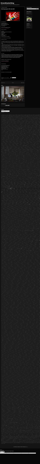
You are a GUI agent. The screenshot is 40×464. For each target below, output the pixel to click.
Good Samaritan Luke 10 (9, 173)
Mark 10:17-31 (8, 201)
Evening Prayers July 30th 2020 (27, 161)
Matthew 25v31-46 (3, 209)
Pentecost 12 (2, 239)
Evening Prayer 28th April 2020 (19, 154)
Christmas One (22, 133)
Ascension (30, 127)
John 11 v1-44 (27, 182)
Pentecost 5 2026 (31, 249)
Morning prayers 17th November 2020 (15, 216)
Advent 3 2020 (23, 125)
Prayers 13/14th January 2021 (16, 266)
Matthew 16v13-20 (7, 207)
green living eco (27, 173)
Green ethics (24, 173)
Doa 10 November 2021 (30, 136)
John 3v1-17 (29, 184)
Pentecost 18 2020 (34, 242)
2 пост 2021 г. (4, 116)
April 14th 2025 (13, 127)
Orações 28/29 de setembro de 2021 (12, 233)
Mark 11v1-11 (27, 201)
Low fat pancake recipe (15, 195)
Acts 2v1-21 (31, 122)
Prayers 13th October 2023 (21, 269)
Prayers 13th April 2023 (27, 266)
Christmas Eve (18, 133)
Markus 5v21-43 (10, 204)
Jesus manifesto (22, 181)
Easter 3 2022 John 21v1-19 (17, 142)
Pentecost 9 (17, 251)
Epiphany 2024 (37, 149)
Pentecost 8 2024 (7, 251)
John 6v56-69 (32, 185)
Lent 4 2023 (16, 191)
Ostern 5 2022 (31, 234)
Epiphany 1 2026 (5, 148)
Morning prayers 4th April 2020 (11, 224)
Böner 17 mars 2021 (32, 130)
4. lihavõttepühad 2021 (36, 121)
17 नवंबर (26, 115)
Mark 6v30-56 (6, 203)
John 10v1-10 (9, 182)
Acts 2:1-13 (27, 122)
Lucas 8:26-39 (29, 195)
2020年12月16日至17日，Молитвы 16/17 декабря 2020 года (28, 118)
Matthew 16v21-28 (12, 207)
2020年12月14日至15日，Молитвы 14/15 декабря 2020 (15, 118)
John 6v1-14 (11, 185)
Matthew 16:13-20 (27, 206)
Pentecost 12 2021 (14, 239)
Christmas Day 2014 (10, 133)
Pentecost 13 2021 (8, 240)
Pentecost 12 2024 (23, 239)
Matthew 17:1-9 (16, 207)
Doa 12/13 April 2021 (11, 137)
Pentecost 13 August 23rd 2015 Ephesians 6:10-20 (30, 240)
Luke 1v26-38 (29, 197)
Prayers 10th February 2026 (7, 255)
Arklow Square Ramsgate (25, 127)
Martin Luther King (22, 204)
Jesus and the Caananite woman (36, 179)
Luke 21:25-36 (20, 198)
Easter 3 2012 (2, 142)
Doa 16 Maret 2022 (36, 137)
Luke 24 (38, 198)
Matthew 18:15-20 (24, 207)
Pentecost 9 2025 (8, 252)
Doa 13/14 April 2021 (16, 137)
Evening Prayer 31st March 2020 (7, 155)
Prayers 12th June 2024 (31, 264)
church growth (7, 134)
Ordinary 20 (22, 234)
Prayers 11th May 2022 (17, 260)
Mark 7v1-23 (10, 203)
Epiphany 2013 (3, 149)
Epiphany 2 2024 (24, 148)
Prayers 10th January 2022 (14, 255)
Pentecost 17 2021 (9, 242)
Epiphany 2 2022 (16, 148)
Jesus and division (13, 179)
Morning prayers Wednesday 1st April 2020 (26, 228)
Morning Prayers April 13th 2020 (13, 227)
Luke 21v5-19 (31, 198)
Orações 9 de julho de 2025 (29, 233)
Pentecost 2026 (10, 245)
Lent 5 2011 (13, 192)
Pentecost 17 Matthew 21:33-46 (28, 242)
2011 (10, 116)
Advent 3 (36, 124)
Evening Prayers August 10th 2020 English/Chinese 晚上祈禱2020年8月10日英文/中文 (14, 157)
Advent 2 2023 (3, 124)
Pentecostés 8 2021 (32, 252)
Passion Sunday (32, 236)
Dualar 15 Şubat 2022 (14, 140)
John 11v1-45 (30, 182)
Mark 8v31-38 (34, 203)
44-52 (6, 122)
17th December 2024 (34, 115)
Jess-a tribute (9, 179)
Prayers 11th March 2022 (11, 260)
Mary (28, 204)
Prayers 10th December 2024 (21, 254)
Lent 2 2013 (16, 189)
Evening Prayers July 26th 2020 (5, 161)
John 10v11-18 (19, 182)
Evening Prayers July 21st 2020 (30, 160)
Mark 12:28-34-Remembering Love (36, 201)
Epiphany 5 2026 (22, 151)
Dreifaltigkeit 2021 (31, 139)
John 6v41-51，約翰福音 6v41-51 (23, 185)
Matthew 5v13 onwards (13, 210)
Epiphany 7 (21, 152)
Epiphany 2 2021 (12, 148)
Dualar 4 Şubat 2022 (24, 140)
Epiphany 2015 (10, 149)
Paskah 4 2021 (24, 236)
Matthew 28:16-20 (7, 209)
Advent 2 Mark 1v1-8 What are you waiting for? (30, 124)
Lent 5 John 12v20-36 (32, 192)
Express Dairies (3, 169)
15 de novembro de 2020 (16, 115)
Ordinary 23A (28, 234)
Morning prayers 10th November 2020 (12, 213)
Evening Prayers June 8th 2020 (14, 164)
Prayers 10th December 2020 (8, 254)
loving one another (6, 195)
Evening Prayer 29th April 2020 (26, 154)
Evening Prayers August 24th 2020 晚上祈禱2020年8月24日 (16, 158)
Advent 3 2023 (30, 125)
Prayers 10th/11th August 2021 (16, 258)
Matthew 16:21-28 (3, 207)
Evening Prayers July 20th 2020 (23, 160)
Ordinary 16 (13, 234)
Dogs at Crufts (22, 139)
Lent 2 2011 (13, 189)
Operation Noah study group (29, 230)
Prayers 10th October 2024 (29, 257)
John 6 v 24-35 (4, 185)
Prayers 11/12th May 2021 (35, 258)
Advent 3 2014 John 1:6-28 (18, 125)
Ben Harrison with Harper (7, 130)
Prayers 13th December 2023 (19, 267)
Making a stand (17, 200)
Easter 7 (24, 145)
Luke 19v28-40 (25, 197)
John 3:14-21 (19, 184)
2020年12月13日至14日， (6, 118)
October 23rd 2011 (18, 230)
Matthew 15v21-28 (23, 206)
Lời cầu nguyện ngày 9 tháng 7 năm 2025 (31, 194)
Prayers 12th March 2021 (36, 264)
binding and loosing (14, 130)
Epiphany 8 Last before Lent (34, 152)
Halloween (35, 173)
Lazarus (37, 187)
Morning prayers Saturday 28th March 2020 (8, 228)
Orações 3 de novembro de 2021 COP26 (21, 233)
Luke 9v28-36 (4, 200)
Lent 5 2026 (28, 192)
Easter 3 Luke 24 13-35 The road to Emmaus (10, 143)
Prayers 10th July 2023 (35, 255)
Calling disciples (21, 131)
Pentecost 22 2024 (25, 246)
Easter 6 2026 (15, 145)
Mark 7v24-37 (14, 203)
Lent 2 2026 (34, 189)
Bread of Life (5, 131)
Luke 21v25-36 (24, 198)
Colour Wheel (20, 134)
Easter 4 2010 (19, 143)
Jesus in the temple (3, 181)
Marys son (31, 204)
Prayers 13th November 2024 (9, 269)
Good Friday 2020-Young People (6, 172)
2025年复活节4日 (9, 121)
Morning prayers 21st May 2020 (9, 218)
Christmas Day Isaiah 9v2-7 (4, 133)
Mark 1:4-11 (5, 201)
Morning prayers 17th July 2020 (8, 216)
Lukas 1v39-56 (33, 195)
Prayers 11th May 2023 (22, 260)
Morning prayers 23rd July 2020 (19, 219)
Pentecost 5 (9, 249)
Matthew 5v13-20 (18, 210)
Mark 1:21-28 (37, 200)
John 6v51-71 (28, 185)
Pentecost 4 (19, 248)
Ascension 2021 (2, 128)
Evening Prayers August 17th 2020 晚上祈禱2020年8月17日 (30, 157)
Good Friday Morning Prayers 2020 (35, 172)
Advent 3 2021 (27, 125)
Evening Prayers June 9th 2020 (21, 164)
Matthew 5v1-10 (8, 210)
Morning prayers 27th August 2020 (7, 221)
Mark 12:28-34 (30, 201)
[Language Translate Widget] (5, 111)
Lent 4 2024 (19, 191)
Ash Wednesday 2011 (29, 128)
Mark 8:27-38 (20, 203)
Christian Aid (28, 27)
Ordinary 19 (19, 234)
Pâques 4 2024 (16, 236)
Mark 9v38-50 (6, 204)
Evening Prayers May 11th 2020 (34, 164)
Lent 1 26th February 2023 (30, 188)
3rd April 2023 (32, 121)
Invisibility (8, 178)
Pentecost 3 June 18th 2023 (8, 248)
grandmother (20, 173)
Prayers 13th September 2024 (8, 270)
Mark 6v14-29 (3, 203)
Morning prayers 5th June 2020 (23, 225)
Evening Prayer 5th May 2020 (20, 155)
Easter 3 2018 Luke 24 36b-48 (8, 142)
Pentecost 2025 (6, 245)
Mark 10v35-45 (23, 201)
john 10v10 (16, 182)
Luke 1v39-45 (32, 197)
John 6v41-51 (18, 185)
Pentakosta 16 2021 (33, 237)
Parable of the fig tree (20, 236)
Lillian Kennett (11, 194)
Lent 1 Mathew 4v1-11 (35, 188)
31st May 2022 (28, 121)
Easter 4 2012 (26, 143)
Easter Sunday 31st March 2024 (36, 146)
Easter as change (5, 146)
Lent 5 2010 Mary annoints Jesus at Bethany (6, 192)
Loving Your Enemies (10, 195)
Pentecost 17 (5, 242)
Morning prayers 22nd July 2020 (36, 218)
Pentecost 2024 (2, 245)
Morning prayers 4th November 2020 (8, 225)
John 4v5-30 (37, 184)
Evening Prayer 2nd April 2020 (32, 154)
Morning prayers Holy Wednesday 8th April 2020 (28, 227)
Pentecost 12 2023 (18, 239)
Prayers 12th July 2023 (9, 264)
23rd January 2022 (17, 121)
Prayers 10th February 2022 (27, 254)
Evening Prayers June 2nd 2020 (17, 163)
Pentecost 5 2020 (14, 249)
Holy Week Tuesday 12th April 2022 (13, 176)
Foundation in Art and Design (20, 170)
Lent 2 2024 (31, 189)
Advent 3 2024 (34, 125)
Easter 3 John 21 (33, 142)
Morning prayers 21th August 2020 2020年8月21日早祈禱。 (19, 218)
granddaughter (14, 173)
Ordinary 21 (25, 234)
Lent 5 (39, 191)
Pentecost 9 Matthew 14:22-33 (14, 252)
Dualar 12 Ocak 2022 (3, 140)
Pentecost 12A (31, 239)
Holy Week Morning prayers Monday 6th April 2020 (31, 175)
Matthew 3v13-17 (19, 209)
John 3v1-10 (22, 184)
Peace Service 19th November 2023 (6, 237)
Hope (39, 176)
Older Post (22, 82)
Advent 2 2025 (10, 124)
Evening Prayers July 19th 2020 (9, 160)
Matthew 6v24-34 (30, 210)
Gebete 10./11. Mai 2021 (35, 170)
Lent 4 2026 (25, 191)
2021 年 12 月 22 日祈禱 (18, 119)
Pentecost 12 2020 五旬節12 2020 (8, 239)
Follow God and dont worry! (6, 170)
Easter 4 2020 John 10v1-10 (31, 143)
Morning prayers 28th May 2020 (12, 222)
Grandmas (18, 173)
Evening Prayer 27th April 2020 (5, 154)
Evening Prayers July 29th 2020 (13, 161)
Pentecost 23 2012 (33, 246)
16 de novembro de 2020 (22, 115)
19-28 (37, 115)
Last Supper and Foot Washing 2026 (31, 187)
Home (13, 82)
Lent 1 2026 (25, 188)
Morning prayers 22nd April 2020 (29, 218)
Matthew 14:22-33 (10, 206)
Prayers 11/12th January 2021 (23, 258)
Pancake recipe (8, 236)
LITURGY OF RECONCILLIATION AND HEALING (18, 194)
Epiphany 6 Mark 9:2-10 (16, 152)
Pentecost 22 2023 (21, 246)
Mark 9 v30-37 (37, 203)
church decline (32, 133)
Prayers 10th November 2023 (4, 257)
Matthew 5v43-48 (22, 210)
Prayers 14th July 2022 (15, 272)
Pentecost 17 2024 (22, 242)
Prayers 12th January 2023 (36, 263)
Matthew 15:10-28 (19, 206)
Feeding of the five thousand (31, 169)
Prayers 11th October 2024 (27, 261)
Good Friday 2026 (16, 172)
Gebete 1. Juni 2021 (30, 170)
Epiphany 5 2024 (14, 151)
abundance (19, 122)
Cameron (30, 131)
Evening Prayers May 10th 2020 (27, 164)
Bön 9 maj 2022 (27, 130)
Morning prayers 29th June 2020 (33, 222)
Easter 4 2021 (36, 143)
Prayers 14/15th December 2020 (28, 270)
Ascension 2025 (10, 128)
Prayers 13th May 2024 (3, 269)
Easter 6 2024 (12, 145)
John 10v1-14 (13, 182)
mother (32, 228)
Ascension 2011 (33, 127)
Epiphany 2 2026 (32, 148)
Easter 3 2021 (12, 142)
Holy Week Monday (15, 175)
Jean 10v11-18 (36, 178)
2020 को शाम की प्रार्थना (20, 116)
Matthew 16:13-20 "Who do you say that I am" (34, 206)
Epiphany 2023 (34, 149)
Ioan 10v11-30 (11, 178)
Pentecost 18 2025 (13, 243)
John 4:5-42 (33, 184)
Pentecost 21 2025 (32, 245)
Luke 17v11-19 (7, 197)
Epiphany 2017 (14, 149)
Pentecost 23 (29, 246)
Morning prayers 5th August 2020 (16, 225)
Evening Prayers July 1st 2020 (16, 160)
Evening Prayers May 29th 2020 (24, 166)
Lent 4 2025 (22, 191)
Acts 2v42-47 (34, 122)
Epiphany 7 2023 (25, 152)
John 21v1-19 (3, 184)
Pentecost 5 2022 (22, 249)
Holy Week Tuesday (6, 176)
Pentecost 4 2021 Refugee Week (25, 248)
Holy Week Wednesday (25, 176)
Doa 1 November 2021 (20, 136)
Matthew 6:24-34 (26, 210)
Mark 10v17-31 (15, 201)
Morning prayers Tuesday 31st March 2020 (17, 228)
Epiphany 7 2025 (29, 152)
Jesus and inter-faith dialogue (24, 179)
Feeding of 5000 (26, 169)
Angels (6, 127)
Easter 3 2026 (29, 142)
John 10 (3, 182)
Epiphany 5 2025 (18, 151)
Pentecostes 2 (24, 252)
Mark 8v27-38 (27, 203)
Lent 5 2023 (19, 192)
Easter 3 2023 (22, 142)
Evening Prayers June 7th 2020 (7, 164)
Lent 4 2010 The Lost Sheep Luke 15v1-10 (7, 191)
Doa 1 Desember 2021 (11, 136)
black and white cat (19, 130)
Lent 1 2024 (22, 188)
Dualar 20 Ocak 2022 (19, 140)
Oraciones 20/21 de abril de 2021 (12, 231)
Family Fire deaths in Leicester (16, 169)
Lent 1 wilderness (6, 189)
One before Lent (23, 230)
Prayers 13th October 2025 (27, 269)
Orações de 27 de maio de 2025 (8, 234)
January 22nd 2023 (33, 178)
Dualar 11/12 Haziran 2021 (36, 139)
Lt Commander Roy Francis (21, 195)
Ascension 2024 (6, 128)
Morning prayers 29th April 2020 (19, 222)
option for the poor (35, 230)
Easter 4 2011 (23, 143)
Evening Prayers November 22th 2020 (32, 167)
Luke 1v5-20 (5, 198)
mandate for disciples (22, 200)
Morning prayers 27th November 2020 (29, 221)
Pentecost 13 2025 (22, 240)
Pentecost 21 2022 (19, 245)
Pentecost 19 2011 (28, 243)
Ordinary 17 (16, 234)
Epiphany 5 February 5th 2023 (28, 151)
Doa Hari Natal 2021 (14, 139)
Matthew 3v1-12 (15, 209)
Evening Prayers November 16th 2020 (7, 167)
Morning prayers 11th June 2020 (20, 213)
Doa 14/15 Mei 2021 (26, 137)
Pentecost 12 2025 (27, 239)
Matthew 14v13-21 (14, 206)
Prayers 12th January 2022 (30, 263)
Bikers (11, 130)
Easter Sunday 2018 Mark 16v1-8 (19, 146)
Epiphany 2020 (22, 149)
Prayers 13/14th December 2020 (9, 266)
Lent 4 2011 (13, 191)
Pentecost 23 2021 (37, 246)
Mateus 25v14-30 (34, 204)
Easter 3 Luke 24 (3, 143)
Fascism (21, 169)
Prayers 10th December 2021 (15, 254)
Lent (9, 188)
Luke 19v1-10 (21, 197)
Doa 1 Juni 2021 (15, 136)
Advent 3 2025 (38, 125)
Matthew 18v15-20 (36, 207)
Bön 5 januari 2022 (24, 130)
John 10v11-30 (23, 182)
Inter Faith (5, 178)
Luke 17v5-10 (11, 197)
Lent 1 (13, 188)
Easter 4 (16, 143)
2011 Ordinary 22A (14, 116)
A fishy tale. (16, 122)
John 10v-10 (6, 182)
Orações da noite (34, 233)
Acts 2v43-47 (37, 122)
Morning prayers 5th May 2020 (30, 225)
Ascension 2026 (14, 128)
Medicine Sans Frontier (29, 25)
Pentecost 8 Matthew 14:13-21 (13, 251)
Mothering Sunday (36, 228)
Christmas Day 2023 (14, 133)
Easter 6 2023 (8, 145)
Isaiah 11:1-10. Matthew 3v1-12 (16, 178)
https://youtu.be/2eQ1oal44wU (5, 61)
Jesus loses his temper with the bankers (16, 181)
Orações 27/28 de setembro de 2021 (4, 233)
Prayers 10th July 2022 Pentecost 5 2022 (28, 255)
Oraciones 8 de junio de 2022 (19, 231)
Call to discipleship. (17, 131)
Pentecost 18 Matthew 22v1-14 (19, 243)
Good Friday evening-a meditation (28, 172)
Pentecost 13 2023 (13, 240)
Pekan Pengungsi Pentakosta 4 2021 (21, 237)
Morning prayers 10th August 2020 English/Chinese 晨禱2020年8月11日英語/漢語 (24, 212)
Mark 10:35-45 (11, 201)
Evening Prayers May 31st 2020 (31, 166)
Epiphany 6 (4, 152)
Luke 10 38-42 (37, 195)
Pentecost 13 (35, 239)
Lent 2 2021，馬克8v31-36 (23, 189)
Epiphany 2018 (18, 149)
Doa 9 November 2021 (9, 139)
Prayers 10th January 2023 (20, 255)
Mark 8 (17, 203)
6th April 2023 (13, 122)
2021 (14, 119)
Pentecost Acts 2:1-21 (20, 252)
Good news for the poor (3, 173)
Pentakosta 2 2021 (37, 237)
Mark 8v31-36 (31, 203)
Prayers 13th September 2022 (34, 269)
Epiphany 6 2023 (7, 152)
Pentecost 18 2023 (4, 243)
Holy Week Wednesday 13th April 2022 (32, 176)
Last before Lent (18, 187)
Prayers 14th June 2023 (37, 272)
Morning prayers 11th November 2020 (28, 213)
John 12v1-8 (34, 182)
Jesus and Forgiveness (18, 179)
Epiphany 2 (8, 148)
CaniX (32, 131)
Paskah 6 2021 (28, 236)
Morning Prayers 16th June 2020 (5, 215)
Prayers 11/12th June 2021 (29, 258)
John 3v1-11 (26, 184)
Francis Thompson (25, 170)
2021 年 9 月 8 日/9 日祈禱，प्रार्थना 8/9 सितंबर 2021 (26, 119)
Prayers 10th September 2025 (9, 258)
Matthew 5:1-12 (32, 209)
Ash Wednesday (19, 128)
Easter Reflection (13, 146)
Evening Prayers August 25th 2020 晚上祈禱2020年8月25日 (28, 158)
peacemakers (12, 237)
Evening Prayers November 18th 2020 (24, 167)
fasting (23, 169)
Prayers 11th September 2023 (34, 261)
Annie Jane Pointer (10, 127)
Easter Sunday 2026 (30, 146)
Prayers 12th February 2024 (12, 263)
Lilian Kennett (7, 194)
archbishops (21, 127)
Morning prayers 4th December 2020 (25, 224)
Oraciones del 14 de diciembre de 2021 (27, 231)
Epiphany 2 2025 (28, 148)
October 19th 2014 (14, 230)
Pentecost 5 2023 (26, 249)
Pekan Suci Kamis (28, 237)
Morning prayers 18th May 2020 (35, 216)
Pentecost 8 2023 (3, 251)
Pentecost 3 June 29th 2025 (14, 248)
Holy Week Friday (10, 175)
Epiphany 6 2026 (12, 152)
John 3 (13, 184)
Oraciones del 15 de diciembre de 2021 (35, 231)
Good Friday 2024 (12, 172)
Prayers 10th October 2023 (23, 257)
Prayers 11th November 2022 (34, 260)
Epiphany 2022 (30, 149)
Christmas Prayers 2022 (27, 133)
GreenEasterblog (7, 3)
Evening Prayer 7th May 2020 (33, 155)
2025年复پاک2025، (5, 121)
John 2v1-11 (7, 184)
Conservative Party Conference (29, 134)
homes (37, 176)
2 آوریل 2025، (8, 116)
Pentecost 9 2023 (4, 252)
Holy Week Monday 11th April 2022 (21, 175)
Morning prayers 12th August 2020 (35, 213)
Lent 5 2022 (16, 192)
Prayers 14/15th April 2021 (21, 270)
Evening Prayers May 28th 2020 (17, 166)
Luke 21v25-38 (27, 198)
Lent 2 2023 (28, 189)
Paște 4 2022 (36, 236)
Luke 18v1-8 (15, 197)
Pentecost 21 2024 (28, 245)
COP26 (34, 134)
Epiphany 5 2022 (10, 151)
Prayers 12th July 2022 (3, 264)
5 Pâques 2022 (9, 122)
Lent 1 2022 (19, 188)
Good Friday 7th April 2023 (21, 172)
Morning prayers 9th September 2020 (5, 227)
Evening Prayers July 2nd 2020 (20, 161)
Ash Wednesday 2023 (34, 128)
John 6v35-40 (14, 185)
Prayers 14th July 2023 (21, 272)
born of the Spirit (36, 130)
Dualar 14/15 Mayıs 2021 (8, 140)
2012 (17, 116)
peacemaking (16, 237)
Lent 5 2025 (25, 192)
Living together (25, 194)
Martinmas (26, 204)
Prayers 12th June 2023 (25, 264)
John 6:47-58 (8, 185)
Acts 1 (21, 122)
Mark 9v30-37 (2, 204)
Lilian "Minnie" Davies (3, 194)
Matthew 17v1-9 (20, 207)
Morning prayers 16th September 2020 (21, 215)
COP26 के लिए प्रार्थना (37, 134)
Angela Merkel (3, 127)
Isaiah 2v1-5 (21, 178)
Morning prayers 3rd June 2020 (4, 224)
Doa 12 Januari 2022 (6, 137)
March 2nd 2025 (29, 200)
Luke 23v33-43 (35, 198)
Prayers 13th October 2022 (15, 269)
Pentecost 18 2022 (38, 242)
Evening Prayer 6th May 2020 (27, 155)
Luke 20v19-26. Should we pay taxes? (14, 198)
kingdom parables (3, 187)
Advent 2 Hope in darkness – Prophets (16, 124)
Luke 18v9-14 (18, 197)
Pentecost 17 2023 (18, 242)
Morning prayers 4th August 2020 (18, 224)
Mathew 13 (38, 204)
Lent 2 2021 (19, 189)
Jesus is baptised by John (8, 181)
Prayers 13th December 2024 (25, 267)
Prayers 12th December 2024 (6, 263)
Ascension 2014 (37, 127)
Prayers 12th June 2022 (20, 264)
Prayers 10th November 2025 (10, 257)
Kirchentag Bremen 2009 (8, 187)
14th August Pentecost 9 (6, 115)
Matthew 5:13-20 (36, 209)
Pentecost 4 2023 (31, 248)
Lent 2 (10, 189)
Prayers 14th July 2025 (26, 272)
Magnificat (11, 200)
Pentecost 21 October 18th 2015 (7, 246)
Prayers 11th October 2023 (21, 261)
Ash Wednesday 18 (24, 128)
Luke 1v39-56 (36, 197)
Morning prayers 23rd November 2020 (26, 219)
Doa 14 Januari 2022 (21, 137)
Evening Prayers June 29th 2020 (10, 163)
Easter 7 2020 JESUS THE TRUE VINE (30, 145)
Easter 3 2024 (26, 142)
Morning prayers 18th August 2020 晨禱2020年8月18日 (25, 216)
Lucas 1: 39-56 (26, 195)
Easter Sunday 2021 (26, 146)
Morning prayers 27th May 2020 (22, 221)
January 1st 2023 (28, 178)
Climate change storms (16, 134)
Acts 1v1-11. (24, 122)
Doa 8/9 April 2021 (5, 139)
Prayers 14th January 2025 (3, 272)
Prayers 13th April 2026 (33, 266)
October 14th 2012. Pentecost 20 (8, 230)
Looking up (37, 194)
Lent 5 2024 (22, 192)
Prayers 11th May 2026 (28, 260)
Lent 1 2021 (16, 188)
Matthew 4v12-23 (28, 209)
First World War (36, 169)
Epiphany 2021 (26, 149)
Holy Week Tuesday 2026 (19, 176)
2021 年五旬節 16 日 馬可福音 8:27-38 (35, 119)
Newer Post (3, 82)
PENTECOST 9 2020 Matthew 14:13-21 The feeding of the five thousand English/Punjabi (28, 251)
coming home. (23, 134)
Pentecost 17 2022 (14, 242)
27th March (25, 121)
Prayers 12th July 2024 (14, 264)
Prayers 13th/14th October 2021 (15, 270)
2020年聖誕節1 (11, 119)
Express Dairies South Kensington (9, 169)
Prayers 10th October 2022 (17, 257)
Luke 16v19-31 (2, 197)
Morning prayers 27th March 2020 (14, 221)
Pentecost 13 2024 (17, 240)
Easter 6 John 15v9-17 (20, 145)
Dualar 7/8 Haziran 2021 (29, 140)
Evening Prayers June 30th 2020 (25, 163)
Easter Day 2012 (9, 146)
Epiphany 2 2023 (20, 148)
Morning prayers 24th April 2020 (34, 219)
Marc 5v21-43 (26, 200)
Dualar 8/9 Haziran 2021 (34, 140)
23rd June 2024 (21, 121)
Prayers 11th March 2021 (5, 260)
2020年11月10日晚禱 (25, 116)
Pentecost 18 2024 (8, 243)
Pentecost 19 (24, 243)
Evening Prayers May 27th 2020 (10, 166)
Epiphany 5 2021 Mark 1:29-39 (5, 151)
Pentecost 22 (12, 246)
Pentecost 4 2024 (35, 248)
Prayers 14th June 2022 (31, 272)
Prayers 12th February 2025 (18, 263)
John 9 (38, 185)
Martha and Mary (18, 204)
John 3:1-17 (16, 184)
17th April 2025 (29, 115)
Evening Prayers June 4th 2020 (32, 163)
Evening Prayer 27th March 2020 (12, 154)
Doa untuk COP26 (19, 139)
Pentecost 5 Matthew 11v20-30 (36, 249)
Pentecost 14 (37, 240)
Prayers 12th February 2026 (24, 263)
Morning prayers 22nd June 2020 (4, 219)
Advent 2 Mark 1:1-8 (23, 124)
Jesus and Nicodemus (30, 179)
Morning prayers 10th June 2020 (4, 213)
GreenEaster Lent (32, 173)
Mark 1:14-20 (33, 200)
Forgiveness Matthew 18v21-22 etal (12, 170)
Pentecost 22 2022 (16, 246)
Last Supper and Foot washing (24, 187)
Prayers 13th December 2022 (12, 267)
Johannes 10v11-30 (36, 181)
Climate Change (11, 134)
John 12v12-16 (37, 182)
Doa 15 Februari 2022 (31, 137)
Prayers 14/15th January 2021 (35, 270)
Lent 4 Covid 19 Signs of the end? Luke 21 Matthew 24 (32, 191)
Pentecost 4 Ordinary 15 (5, 249)
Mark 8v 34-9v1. (23, 203)
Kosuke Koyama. (14, 187)
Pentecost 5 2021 (18, 249)
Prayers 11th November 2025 (8, 261)
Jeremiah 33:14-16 (5, 179)
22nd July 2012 (13, 121)
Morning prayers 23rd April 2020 (12, 219)
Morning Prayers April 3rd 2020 (20, 227)
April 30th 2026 (17, 127)
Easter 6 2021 (5, 145)
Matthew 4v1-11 (23, 209)
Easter (38, 140)
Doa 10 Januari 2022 (25, 136)
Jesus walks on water (31, 181)
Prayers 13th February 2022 (32, 267)
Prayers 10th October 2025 (35, 257)
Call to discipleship (13, 131)
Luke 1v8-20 (8, 198)
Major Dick (14, 200)
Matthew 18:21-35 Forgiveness (30, 207)
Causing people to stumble (36, 131)
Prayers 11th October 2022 (14, 261)
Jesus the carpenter (26, 181)
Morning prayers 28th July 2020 (5, 222)
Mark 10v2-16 (19, 201)
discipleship (7, 136)
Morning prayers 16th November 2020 (12, 215)
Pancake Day (4, 236)
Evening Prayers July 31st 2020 (34, 161)
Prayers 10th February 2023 (34, 254)
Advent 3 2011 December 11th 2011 (11, 125)
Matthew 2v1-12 (11, 209)
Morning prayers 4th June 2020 (33, 224)
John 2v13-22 (10, 184)
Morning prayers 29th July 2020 (26, 222)
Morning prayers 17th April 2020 (28, 215)
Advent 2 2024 (7, 124)
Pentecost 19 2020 (33, 243)
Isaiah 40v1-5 (24, 178)
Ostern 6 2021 (35, 234)
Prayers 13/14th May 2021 (21, 266)
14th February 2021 (11, 115)
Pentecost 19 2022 (37, 243)
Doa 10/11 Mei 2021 (35, 136)
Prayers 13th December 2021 (6, 267)
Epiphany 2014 (7, 149)
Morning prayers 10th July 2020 (36, 212)
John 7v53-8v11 (35, 185)
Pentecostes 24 (27, 252)
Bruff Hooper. (9, 131)
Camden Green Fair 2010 (26, 131)
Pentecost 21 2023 (23, 245)
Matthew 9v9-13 (34, 210)
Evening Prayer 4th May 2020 (14, 155)
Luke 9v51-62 (8, 200)
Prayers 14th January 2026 (10, 272)
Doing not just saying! (27, 139)
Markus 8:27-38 (14, 204)
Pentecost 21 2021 (14, 245)
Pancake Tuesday (12, 236)
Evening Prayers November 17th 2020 (16, 167)
